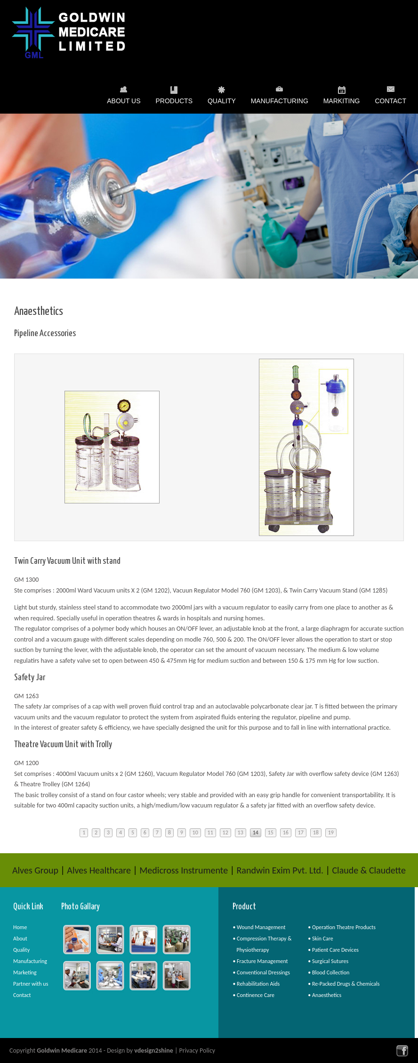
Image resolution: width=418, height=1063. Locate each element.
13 (240, 832)
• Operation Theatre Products (342, 927)
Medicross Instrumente (183, 870)
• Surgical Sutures (328, 961)
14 (255, 832)
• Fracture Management (260, 961)
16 (286, 832)
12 (225, 832)
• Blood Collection (328, 972)
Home (20, 927)
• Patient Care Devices (333, 950)
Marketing (25, 972)
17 (301, 832)
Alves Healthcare (99, 870)
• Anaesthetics (324, 995)
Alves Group (35, 870)
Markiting (341, 102)
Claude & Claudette (369, 870)
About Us (123, 102)
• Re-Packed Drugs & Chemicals (343, 984)
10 (195, 832)
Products (174, 102)
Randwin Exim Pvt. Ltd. (279, 870)
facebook (402, 1050)
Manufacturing (279, 102)
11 (210, 832)
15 (270, 832)
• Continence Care (253, 995)
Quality (222, 102)
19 (331, 832)
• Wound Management (259, 927)
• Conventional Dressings (261, 972)
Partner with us (30, 984)
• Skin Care (320, 938)
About (20, 938)
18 (316, 832)
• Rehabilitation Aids (256, 984)
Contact (390, 101)
